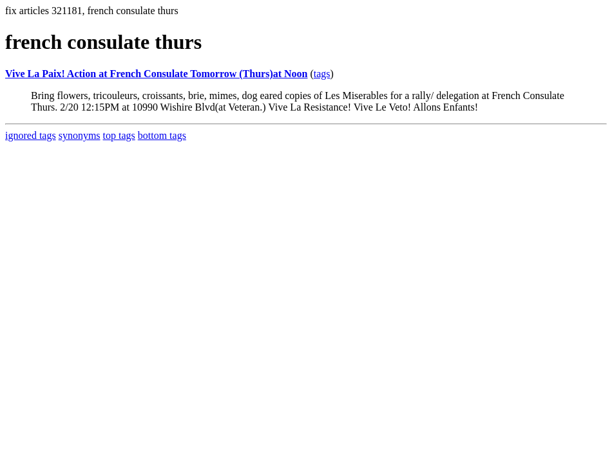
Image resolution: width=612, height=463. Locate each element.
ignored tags (30, 135)
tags (322, 73)
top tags (119, 135)
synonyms (79, 135)
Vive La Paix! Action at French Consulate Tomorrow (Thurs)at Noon (156, 73)
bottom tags (162, 135)
